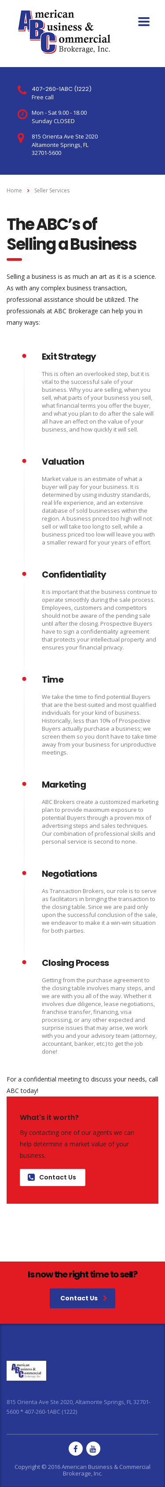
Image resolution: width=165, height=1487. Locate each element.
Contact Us (52, 1177)
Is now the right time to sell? (82, 1274)
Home (14, 190)
